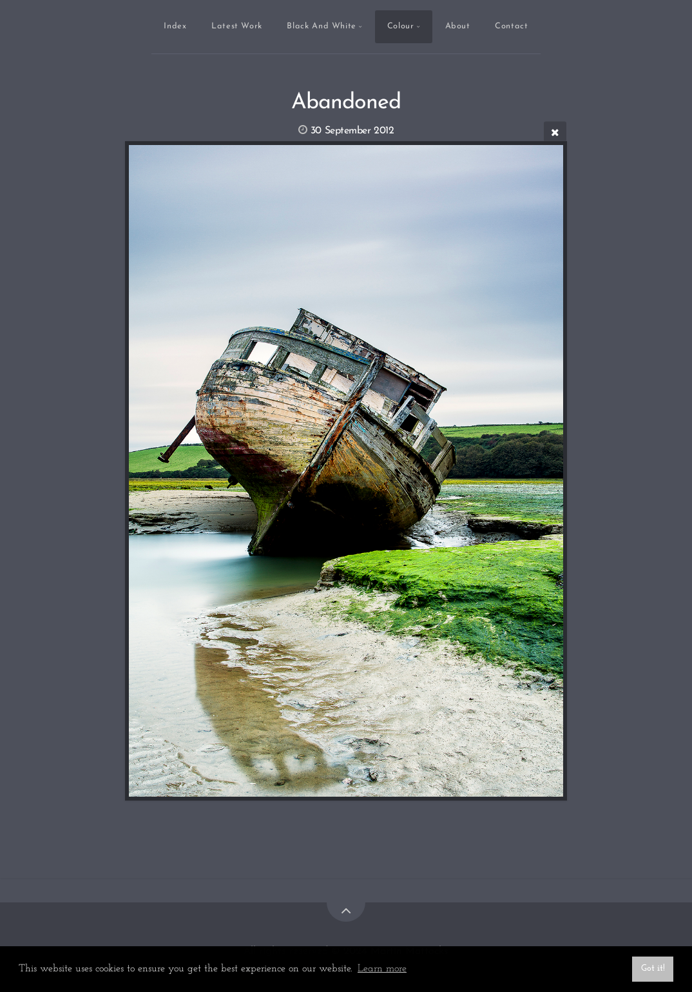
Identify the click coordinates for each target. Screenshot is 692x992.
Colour (400, 26)
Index (175, 26)
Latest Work (236, 26)
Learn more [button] (382, 969)
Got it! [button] (653, 968)
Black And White (321, 26)
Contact (511, 26)
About (457, 26)
